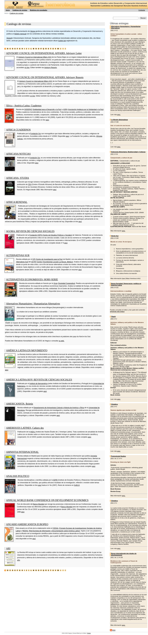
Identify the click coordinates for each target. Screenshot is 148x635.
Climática (114, 404)
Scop (55, 283)
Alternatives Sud (22, 262)
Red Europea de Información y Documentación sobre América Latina (54, 531)
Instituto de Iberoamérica (38, 384)
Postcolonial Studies (118, 456)
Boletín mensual (20, 34)
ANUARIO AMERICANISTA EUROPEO (27, 524)
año (18, 560)
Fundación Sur (35, 134)
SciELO (77, 485)
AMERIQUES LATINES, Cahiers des (25, 428)
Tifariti (113, 316)
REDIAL (25, 531)
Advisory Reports (50, 68)
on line (27, 68)
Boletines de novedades (38, 10)
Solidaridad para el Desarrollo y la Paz (47, 109)
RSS (113, 630)
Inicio (8, 10)
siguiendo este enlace (117, 311)
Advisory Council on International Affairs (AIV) (35, 57)
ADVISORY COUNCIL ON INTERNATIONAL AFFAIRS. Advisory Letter (44, 53)
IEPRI (55, 480)
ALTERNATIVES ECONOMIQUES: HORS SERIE (32, 279)
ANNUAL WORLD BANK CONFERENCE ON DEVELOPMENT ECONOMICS (47, 500)
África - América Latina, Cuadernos (23, 105)
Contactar (141, 10)
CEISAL (55, 528)
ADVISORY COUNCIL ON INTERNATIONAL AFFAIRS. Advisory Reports (44, 77)
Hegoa (32, 31)
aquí (47, 120)
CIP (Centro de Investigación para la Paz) (47, 259)
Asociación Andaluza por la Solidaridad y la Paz (85, 109)
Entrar (89, 633)
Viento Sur (115, 236)
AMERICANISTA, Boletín (19, 403)
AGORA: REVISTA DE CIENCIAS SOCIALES (30, 231)
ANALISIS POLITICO (17, 476)
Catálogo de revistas (19, 10)
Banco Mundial (38, 504)
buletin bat (62, 41)
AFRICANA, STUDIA (17, 178)
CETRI (33, 262)
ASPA (65, 109)
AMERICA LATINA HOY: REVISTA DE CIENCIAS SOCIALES (39, 379)
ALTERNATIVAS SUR (17, 255)
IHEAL (32, 432)
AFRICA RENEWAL (16, 202)
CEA (29, 184)
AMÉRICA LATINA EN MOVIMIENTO (26, 350)
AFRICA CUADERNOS (18, 129)
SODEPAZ (28, 109)
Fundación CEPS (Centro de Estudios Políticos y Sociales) (50, 235)
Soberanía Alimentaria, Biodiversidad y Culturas (128, 152)
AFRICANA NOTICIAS (18, 154)
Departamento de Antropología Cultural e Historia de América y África (59, 408)
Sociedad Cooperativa (66, 283)
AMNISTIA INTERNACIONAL (22, 452)
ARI (8, 548)
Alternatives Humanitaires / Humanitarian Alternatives (33, 303)
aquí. (118, 114)
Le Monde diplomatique (119, 119)
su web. (61, 341)
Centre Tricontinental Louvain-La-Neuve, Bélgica (54, 262)
